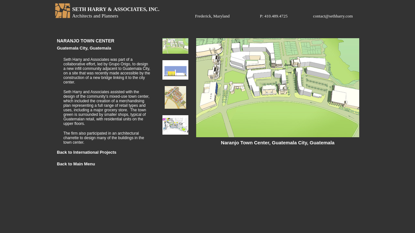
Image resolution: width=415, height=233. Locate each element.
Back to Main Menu (76, 163)
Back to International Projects (87, 152)
